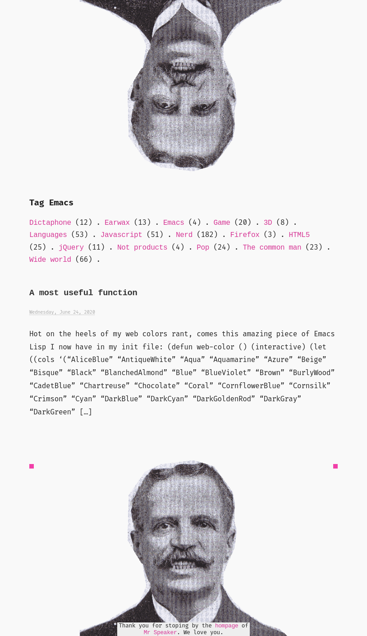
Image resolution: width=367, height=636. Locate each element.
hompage (227, 625)
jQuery (71, 248)
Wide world (50, 260)
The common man (272, 248)
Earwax (117, 223)
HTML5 (299, 235)
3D (268, 223)
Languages (48, 235)
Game (221, 223)
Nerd (184, 235)
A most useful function (83, 293)
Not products (142, 248)
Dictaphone (50, 223)
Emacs (173, 223)
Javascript (121, 235)
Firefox (245, 235)
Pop (203, 248)
